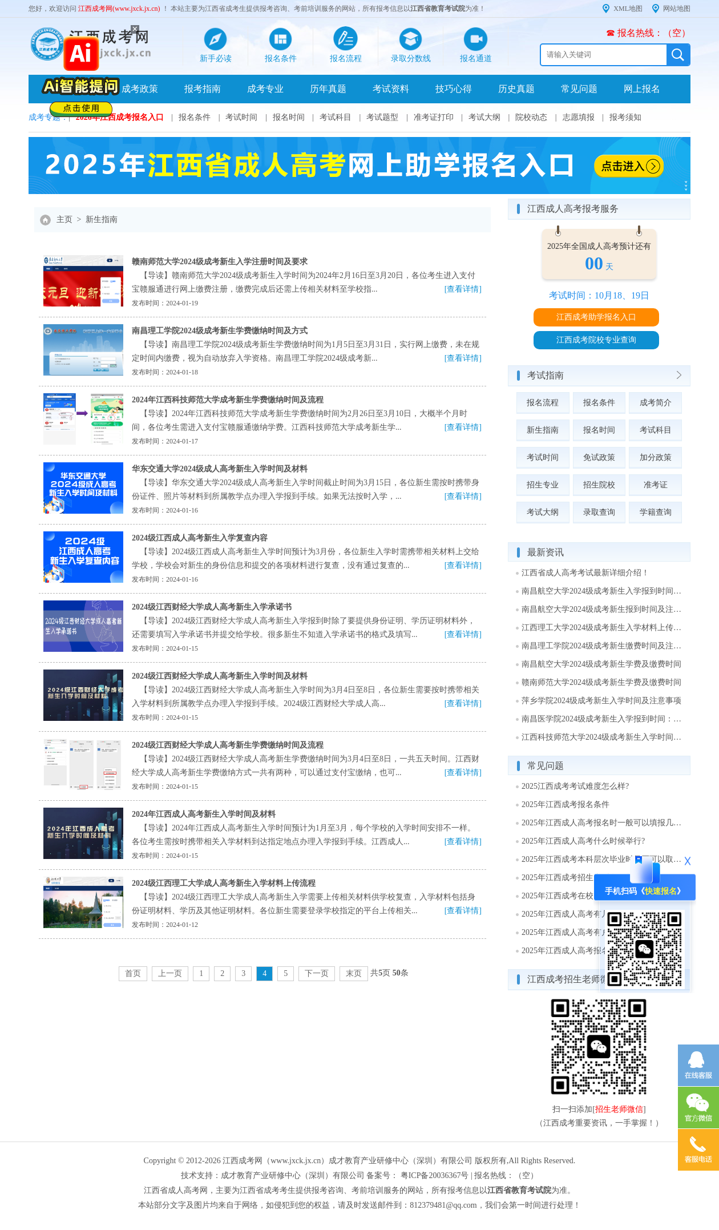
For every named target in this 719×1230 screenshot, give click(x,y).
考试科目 (336, 117)
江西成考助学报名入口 (596, 317)
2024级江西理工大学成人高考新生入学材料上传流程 (224, 883)
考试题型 (382, 117)
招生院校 (599, 485)
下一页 (317, 973)
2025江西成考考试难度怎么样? (575, 786)
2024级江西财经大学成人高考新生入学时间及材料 (220, 676)
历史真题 (516, 89)
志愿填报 (579, 117)
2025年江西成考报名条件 (565, 804)
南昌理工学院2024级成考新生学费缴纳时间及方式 (220, 330)
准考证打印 (434, 117)
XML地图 (628, 9)
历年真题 (328, 89)
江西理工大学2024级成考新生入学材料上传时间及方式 (602, 627)
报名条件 (195, 117)
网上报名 (642, 89)
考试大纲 (484, 117)
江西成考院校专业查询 (596, 340)
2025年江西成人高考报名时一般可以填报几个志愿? (602, 822)
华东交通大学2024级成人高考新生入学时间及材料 (220, 469)
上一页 (170, 973)
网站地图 (676, 9)
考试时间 (241, 117)
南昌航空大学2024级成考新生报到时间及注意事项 (602, 609)
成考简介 (656, 402)
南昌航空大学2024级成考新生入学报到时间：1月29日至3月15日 (602, 591)
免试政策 (599, 457)
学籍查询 (656, 512)
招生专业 (543, 485)
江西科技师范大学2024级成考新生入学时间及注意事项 (602, 737)
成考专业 (265, 89)
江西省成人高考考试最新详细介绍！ (585, 572)
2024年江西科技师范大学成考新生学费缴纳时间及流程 (228, 400)
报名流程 (543, 402)
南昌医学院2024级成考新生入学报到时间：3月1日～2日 (602, 719)
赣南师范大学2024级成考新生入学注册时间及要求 (220, 261)
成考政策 (140, 89)
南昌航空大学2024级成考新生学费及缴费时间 (601, 664)
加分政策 (656, 457)
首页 (133, 973)
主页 (64, 219)
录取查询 (599, 512)
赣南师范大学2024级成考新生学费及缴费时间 (601, 682)
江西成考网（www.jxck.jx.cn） (276, 1160)
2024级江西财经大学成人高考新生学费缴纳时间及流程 (228, 745)
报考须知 (625, 117)
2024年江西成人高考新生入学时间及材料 (204, 814)
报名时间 (289, 117)
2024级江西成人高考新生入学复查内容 (200, 538)
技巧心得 (453, 89)
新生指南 (102, 219)
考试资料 (391, 89)
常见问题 (579, 89)
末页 (354, 973)
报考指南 (202, 89)
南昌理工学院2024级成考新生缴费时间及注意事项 (602, 646)
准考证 (656, 485)
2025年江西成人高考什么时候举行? (583, 841)
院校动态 (531, 117)
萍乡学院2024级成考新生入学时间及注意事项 (601, 700)
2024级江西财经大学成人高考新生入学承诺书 (212, 607)
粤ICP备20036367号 (435, 1175)
